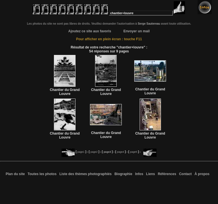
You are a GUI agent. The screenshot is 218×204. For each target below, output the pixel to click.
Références (167, 174)
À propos (201, 174)
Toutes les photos (42, 174)
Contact (185, 174)
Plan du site (15, 174)
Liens (150, 174)
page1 (81, 151)
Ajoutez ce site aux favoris (89, 31)
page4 (120, 151)
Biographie (123, 174)
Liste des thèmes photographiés (85, 174)
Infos (139, 174)
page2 (94, 151)
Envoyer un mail (136, 31)
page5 (133, 151)
